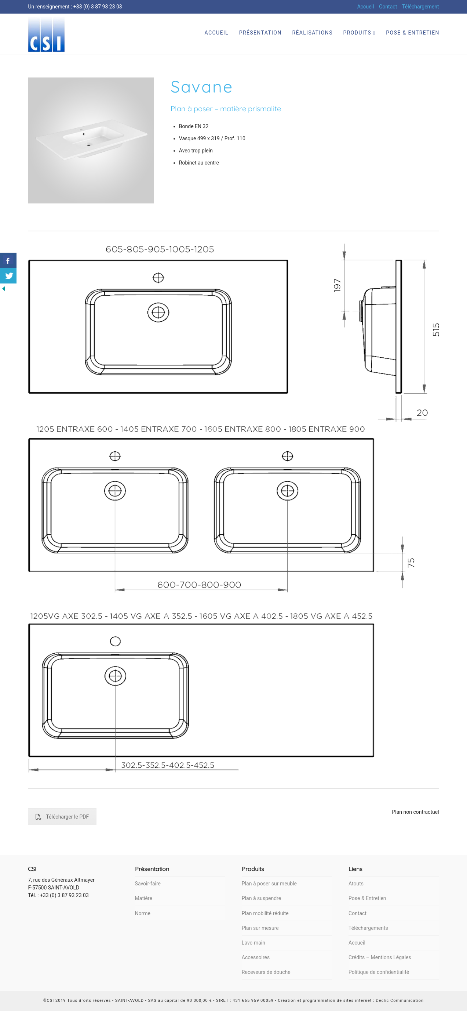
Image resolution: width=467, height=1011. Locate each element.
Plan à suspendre (261, 898)
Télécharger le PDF (62, 817)
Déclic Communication (400, 1000)
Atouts (356, 884)
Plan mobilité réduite (265, 913)
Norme (142, 913)
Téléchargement (420, 7)
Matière (143, 898)
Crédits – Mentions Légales (380, 957)
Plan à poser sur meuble (269, 884)
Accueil (365, 7)
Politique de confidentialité (379, 972)
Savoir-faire (148, 884)
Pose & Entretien (367, 898)
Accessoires (256, 957)
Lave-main (253, 943)
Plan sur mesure (260, 928)
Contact (388, 7)
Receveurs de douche (266, 972)
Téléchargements (368, 928)
